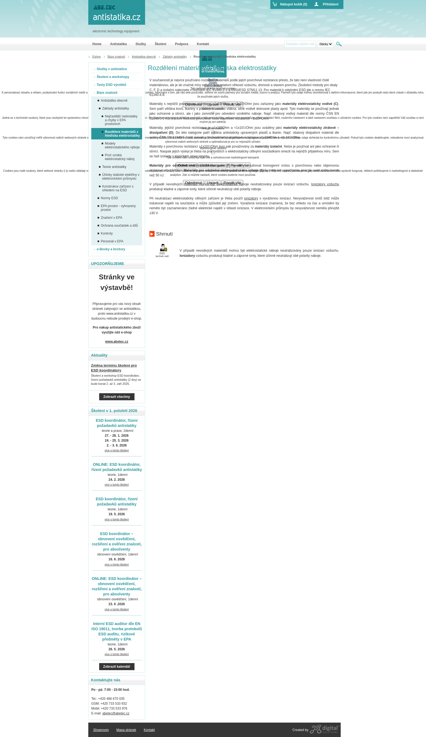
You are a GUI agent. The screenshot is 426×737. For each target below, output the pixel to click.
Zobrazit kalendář (116, 667)
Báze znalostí (105, 93)
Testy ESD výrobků (109, 85)
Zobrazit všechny (116, 397)
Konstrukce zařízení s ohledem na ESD (116, 188)
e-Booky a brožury (109, 249)
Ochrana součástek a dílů (118, 225)
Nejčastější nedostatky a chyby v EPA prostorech (119, 120)
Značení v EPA (110, 218)
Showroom (101, 730)
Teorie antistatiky (112, 167)
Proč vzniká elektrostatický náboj (118, 157)
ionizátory (251, 198)
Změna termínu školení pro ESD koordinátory (114, 367)
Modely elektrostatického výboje (121, 145)
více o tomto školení (117, 450)
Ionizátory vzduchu (325, 184)
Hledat (339, 44)
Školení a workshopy (111, 77)
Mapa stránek (126, 730)
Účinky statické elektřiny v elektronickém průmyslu (119, 176)
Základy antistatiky (114, 108)
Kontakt (149, 730)
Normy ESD (108, 198)
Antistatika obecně (112, 100)
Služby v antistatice (110, 69)
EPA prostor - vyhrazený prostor (117, 208)
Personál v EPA (110, 241)
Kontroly (105, 233)
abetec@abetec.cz (116, 713)
